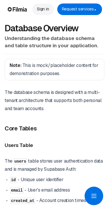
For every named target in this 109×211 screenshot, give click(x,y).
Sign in (43, 9)
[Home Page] (17, 9)
